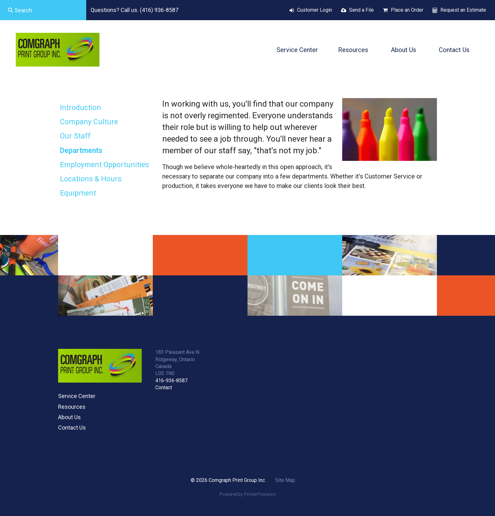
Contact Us (454, 50)
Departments (81, 150)
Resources (353, 50)
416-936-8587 (171, 381)
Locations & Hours (91, 179)
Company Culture (89, 122)
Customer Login (314, 10)
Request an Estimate (463, 10)
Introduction (80, 107)
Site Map (285, 480)
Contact (163, 387)
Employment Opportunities (104, 165)
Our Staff (75, 136)
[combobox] (43, 10)
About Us (403, 50)
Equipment (78, 193)
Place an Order (407, 10)
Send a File (361, 10)
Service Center (297, 50)
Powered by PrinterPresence (248, 494)
